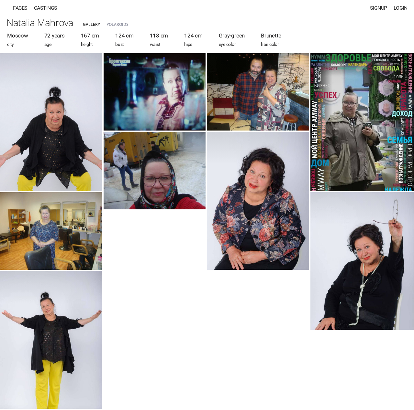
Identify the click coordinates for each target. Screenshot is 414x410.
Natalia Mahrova (39, 22)
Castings (45, 8)
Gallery (91, 24)
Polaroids (117, 24)
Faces (20, 8)
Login (401, 8)
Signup (378, 8)
